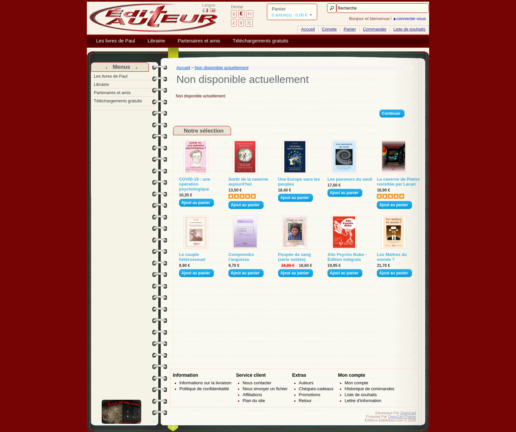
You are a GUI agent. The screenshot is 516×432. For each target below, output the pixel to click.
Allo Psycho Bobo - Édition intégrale (347, 257)
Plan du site (254, 400)
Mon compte (356, 382)
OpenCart (408, 413)
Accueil (308, 29)
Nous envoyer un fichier (265, 388)
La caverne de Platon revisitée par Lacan (398, 182)
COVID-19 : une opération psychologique (194, 184)
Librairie (156, 40)
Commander (375, 29)
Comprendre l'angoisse (241, 257)
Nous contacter (257, 382)
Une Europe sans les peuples (299, 182)
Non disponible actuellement (221, 67)
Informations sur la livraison (205, 382)
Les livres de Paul (115, 40)
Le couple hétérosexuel (192, 257)
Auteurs (306, 382)
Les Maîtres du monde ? (392, 257)
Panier (350, 29)
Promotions (310, 394)
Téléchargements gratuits (260, 40)
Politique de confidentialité (204, 388)
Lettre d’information (363, 400)
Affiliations (252, 394)
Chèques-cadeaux (316, 388)
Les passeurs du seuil (349, 179)
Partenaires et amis (199, 40)
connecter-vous (411, 18)
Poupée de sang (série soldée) (294, 257)
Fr (250, 14)
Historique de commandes (369, 388)
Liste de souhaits (409, 29)
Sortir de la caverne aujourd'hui (248, 182)
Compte (329, 29)
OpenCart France (402, 417)
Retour (305, 400)
